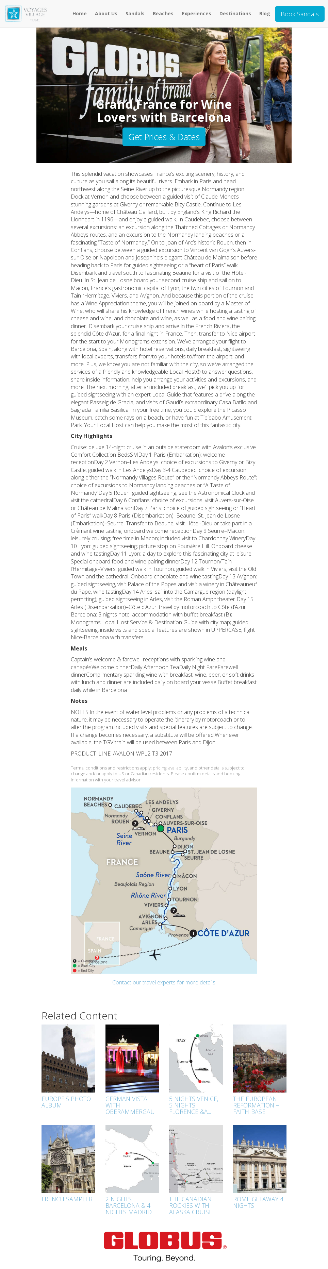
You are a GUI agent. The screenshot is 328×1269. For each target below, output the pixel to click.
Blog (264, 13)
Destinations (235, 13)
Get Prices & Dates (164, 136)
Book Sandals (300, 14)
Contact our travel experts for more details (163, 982)
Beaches (163, 13)
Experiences (196, 13)
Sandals (135, 13)
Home (79, 13)
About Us (106, 13)
